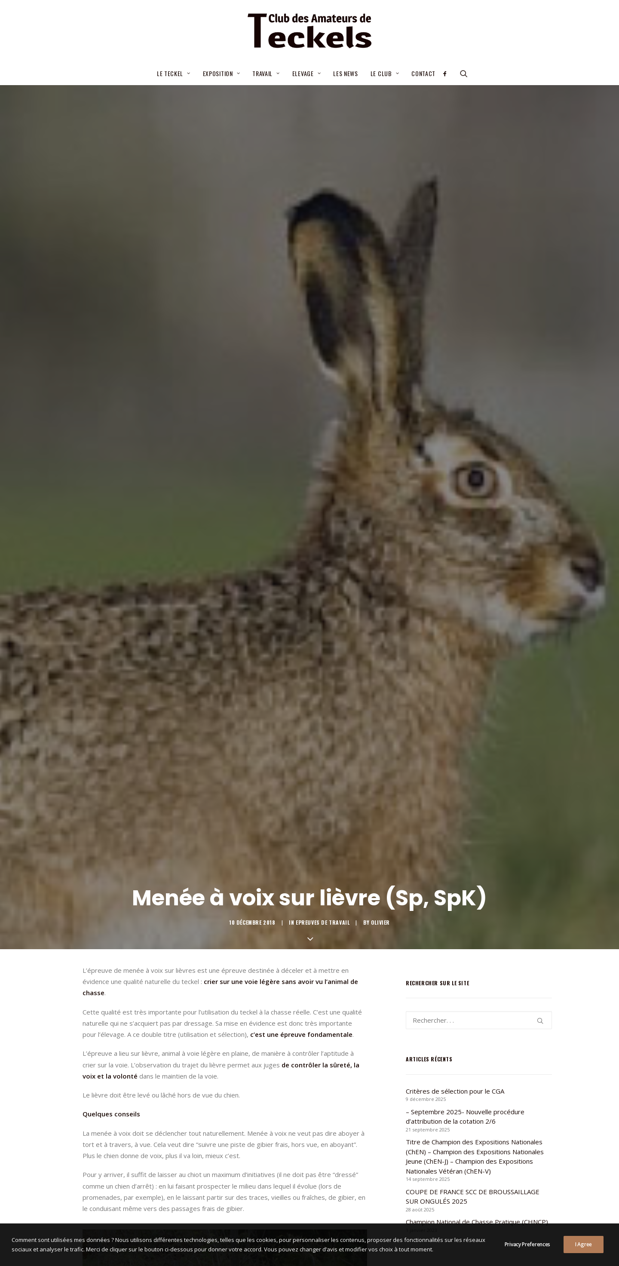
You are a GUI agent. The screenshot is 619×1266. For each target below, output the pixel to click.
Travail (265, 73)
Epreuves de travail (322, 226)
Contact (423, 73)
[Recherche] (479, 324)
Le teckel (173, 73)
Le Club (385, 73)
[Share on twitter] (191, 990)
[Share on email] (269, 990)
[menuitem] (173, 73)
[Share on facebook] (180, 990)
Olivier (380, 226)
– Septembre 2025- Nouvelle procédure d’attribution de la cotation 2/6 (293, 1157)
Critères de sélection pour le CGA (283, 1132)
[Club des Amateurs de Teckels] (309, 31)
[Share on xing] (258, 990)
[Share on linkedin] (225, 990)
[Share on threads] (202, 990)
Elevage (306, 73)
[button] (447, 73)
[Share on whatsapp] (236, 990)
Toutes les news (309, 1057)
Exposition (221, 73)
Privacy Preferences (527, 1253)
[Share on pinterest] (213, 990)
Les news (345, 73)
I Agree (583, 1253)
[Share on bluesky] (247, 990)
